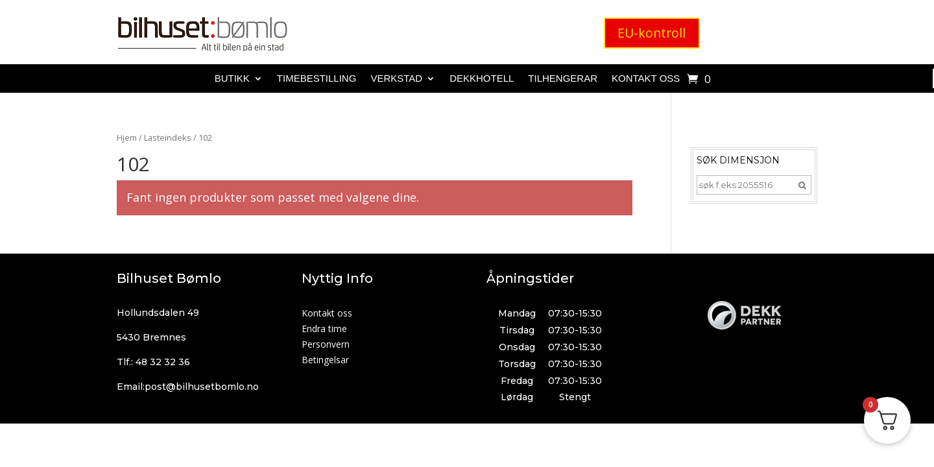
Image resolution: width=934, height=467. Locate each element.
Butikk (232, 79)
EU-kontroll (652, 33)
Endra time (324, 328)
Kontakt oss (646, 79)
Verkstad (396, 79)
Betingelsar (325, 359)
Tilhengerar (562, 79)
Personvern (326, 344)
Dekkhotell (481, 79)
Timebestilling (317, 79)
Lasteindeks (167, 137)
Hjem (127, 137)
